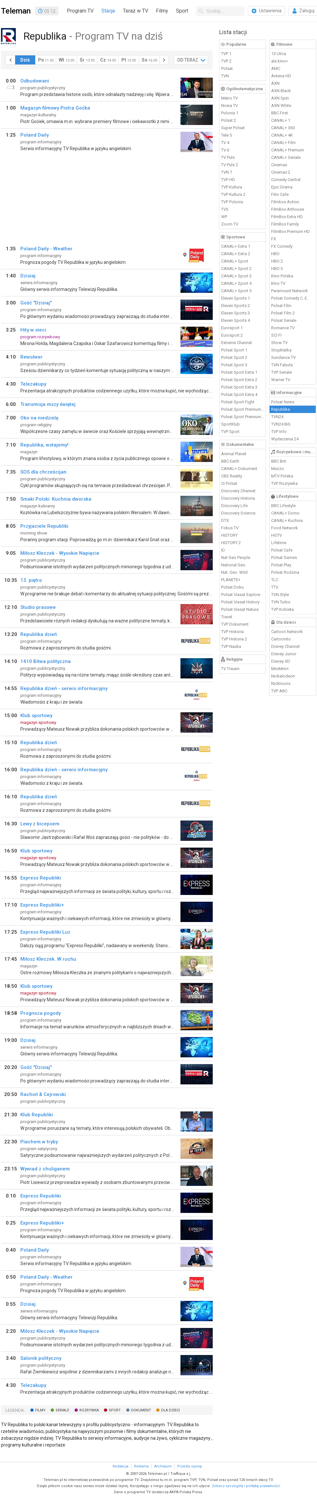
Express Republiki (40, 878)
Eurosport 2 (232, 335)
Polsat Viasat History (240, 602)
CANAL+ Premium (287, 150)
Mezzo (277, 468)
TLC (274, 579)
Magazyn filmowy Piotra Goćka (55, 108)
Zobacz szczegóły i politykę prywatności (246, 1486)
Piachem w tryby (39, 1142)
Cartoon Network (287, 631)
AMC (275, 68)
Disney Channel (285, 646)
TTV (274, 587)
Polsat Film (281, 305)
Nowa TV (229, 105)
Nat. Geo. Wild (234, 572)
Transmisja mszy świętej (48, 404)
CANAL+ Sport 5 (236, 290)
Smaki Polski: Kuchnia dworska (55, 499)
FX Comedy (281, 246)
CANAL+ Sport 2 (236, 268)
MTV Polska (282, 476)
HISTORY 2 (231, 542)
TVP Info (279, 431)
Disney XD (280, 661)
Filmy (162, 11)
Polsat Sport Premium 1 (242, 409)
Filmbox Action (285, 201)
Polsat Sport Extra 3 (239, 387)
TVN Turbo (281, 602)
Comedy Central (286, 179)
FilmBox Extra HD (287, 216)
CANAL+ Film (283, 142)
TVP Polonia (232, 201)
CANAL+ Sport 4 (236, 283)
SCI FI (276, 335)
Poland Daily (34, 135)
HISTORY (229, 535)
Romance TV (283, 327)
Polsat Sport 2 (234, 357)
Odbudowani (34, 81)
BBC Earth (230, 461)
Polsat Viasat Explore (240, 594)
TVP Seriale (281, 372)
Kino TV (278, 283)
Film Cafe (280, 194)
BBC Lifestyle (283, 505)
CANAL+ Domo (285, 513)
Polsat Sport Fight (237, 401)
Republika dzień (38, 634)
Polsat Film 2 (283, 313)
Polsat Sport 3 (234, 364)
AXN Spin (280, 98)
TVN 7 (226, 172)
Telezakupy (33, 384)
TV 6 (225, 150)
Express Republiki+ (42, 905)
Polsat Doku (232, 587)
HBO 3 (277, 268)
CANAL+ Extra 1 (235, 246)
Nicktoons (281, 683)
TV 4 (225, 142)
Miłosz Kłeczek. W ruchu (48, 959)
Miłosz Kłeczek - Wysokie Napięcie (59, 553)
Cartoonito (281, 639)
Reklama (141, 1466)
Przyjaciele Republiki (44, 526)
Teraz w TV (135, 11)
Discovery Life (234, 505)
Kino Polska (282, 276)
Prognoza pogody (40, 1013)
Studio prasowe (38, 607)
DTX (225, 520)
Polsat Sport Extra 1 (239, 372)
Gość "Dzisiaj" (36, 303)
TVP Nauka (231, 646)
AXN (275, 83)
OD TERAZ (187, 59)
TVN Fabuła (282, 364)
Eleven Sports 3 (235, 313)
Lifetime (278, 542)
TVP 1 (226, 53)
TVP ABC (279, 690)
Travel (226, 616)
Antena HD (281, 75)
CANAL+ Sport (234, 261)
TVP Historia (232, 631)
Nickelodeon (283, 676)
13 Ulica (278, 53)
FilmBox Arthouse (287, 209)
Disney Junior (283, 653)
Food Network (284, 527)
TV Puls (228, 157)
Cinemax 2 (280, 172)
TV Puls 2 (229, 164)
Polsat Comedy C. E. (289, 298)
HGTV (276, 535)
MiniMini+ (280, 668)
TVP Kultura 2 (233, 194)
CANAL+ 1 (280, 120)
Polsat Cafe (281, 550)
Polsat (227, 68)
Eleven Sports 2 (235, 305)
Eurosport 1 (232, 327)
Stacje (108, 11)
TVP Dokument (235, 624)
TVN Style (280, 594)
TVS (225, 209)
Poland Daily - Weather (46, 249)
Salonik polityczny (40, 1358)
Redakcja (120, 1466)
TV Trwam (230, 668)
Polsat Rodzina (285, 572)
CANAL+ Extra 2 (235, 253)
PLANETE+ (230, 579)
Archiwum (163, 1466)
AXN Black (281, 90)
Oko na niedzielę (39, 418)
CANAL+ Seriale (286, 157)
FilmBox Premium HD (290, 231)
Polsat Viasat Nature (240, 609)
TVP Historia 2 (234, 639)
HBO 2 (277, 261)
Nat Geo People (235, 557)
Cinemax (279, 164)
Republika (280, 409)
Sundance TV (283, 357)
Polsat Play (281, 564)
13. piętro (31, 580)
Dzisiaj (28, 276)
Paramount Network (289, 290)
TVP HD (228, 179)
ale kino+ (279, 61)
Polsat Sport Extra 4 (239, 394)
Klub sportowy (36, 715)
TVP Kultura (231, 187)
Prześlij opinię (189, 1466)
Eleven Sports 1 (235, 298)
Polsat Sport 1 (234, 350)
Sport (182, 11)
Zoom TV (229, 224)
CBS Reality (231, 476)
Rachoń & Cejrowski (43, 1094)
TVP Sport (230, 431)
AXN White (281, 105)
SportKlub (230, 424)
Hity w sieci (33, 330)
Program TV (80, 11)
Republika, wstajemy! (44, 445)
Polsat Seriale (283, 320)
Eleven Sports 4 (235, 320)
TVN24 (277, 416)
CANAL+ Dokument (239, 468)
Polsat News (282, 401)
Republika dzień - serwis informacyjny (63, 688)
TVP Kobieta (282, 609)
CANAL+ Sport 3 (236, 276)
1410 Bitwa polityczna (45, 661)
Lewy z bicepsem (39, 824)
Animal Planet (233, 453)
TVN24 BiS (281, 424)
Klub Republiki (36, 1115)
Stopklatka (281, 350)
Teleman (16, 10)
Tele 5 (226, 135)
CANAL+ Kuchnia (287, 520)
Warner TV (280, 379)
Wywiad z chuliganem (45, 1169)
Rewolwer (31, 357)
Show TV (279, 342)
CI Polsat (229, 483)
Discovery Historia (238, 498)
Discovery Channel (238, 490)
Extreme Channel (236, 342)
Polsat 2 (228, 120)
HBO (275, 253)
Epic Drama (281, 187)
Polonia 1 (229, 113)
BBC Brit (278, 461)
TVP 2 (226, 61)
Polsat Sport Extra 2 (239, 379)
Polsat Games (284, 557)
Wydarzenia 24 (285, 439)
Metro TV (229, 98)
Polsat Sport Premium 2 (242, 416)
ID (223, 550)
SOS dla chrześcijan (43, 472)
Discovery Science (238, 513)
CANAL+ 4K (282, 135)
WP (224, 216)
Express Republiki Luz (45, 932)
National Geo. (233, 564)
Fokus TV (230, 527)
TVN (225, 75)
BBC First (279, 113)
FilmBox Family (285, 224)
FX (273, 238)
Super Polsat (233, 127)
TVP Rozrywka (284, 483)
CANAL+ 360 (283, 127)
